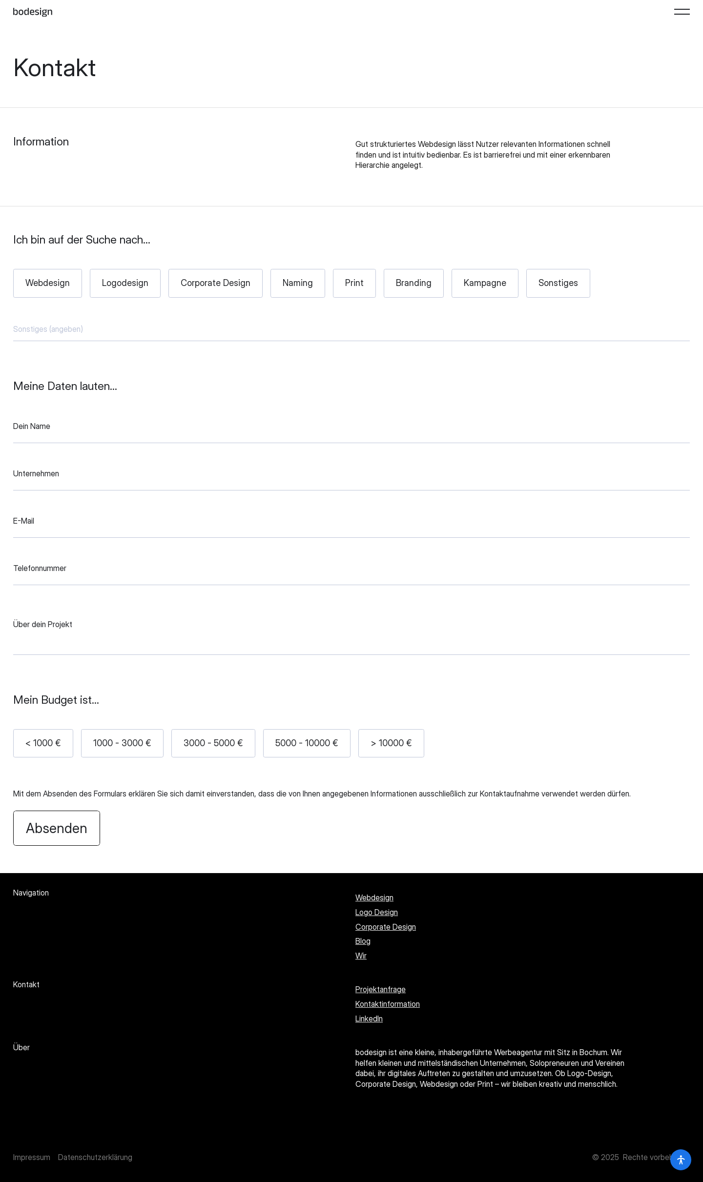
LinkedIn (369, 1018)
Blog (363, 941)
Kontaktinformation (387, 1004)
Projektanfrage (380, 989)
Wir (361, 955)
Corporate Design (385, 927)
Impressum (31, 1157)
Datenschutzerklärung (95, 1157)
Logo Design (376, 912)
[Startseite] (32, 11)
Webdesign (374, 897)
